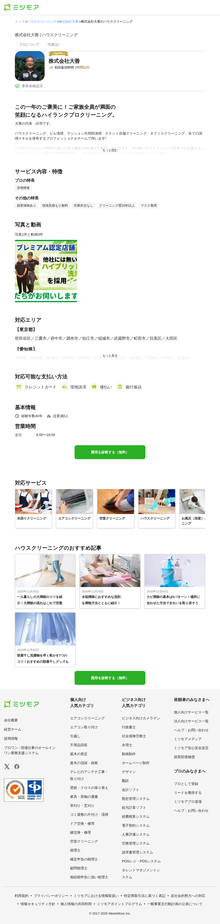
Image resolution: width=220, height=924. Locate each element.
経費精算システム (136, 816)
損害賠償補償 (184, 757)
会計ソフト (130, 790)
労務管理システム (136, 843)
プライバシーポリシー (51, 896)
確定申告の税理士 (84, 859)
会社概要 (11, 720)
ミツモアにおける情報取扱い (96, 896)
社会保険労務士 (134, 736)
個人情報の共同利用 (76, 904)
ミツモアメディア (188, 739)
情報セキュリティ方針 (38, 904)
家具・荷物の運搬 (84, 797)
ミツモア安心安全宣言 (191, 748)
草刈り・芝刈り (82, 806)
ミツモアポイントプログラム (119, 904)
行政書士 (129, 727)
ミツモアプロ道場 (188, 802)
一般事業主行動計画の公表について (175, 904)
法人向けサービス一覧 (191, 721)
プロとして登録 (186, 784)
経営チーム (12, 729)
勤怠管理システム (136, 799)
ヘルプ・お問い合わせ (191, 730)
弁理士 (127, 745)
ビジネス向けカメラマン (141, 718)
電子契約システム (136, 825)
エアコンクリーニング (87, 718)
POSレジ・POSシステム (141, 861)
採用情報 (11, 738)
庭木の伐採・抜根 (84, 763)
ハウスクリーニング (41, 21)
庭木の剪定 (78, 754)
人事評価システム (136, 834)
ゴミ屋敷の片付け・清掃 (89, 814)
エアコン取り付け (84, 727)
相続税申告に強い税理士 (89, 877)
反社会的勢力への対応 (188, 896)
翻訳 (125, 781)
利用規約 (21, 896)
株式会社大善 (68, 21)
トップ (20, 21)
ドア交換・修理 (82, 823)
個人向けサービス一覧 (191, 712)
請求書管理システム (137, 852)
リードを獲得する (188, 793)
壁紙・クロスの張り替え (89, 788)
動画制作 (129, 754)
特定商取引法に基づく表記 (144, 896)
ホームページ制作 (136, 763)
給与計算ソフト (134, 808)
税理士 (75, 850)
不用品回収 (78, 745)
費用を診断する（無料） (110, 452)
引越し (75, 736)
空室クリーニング (84, 841)
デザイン (129, 772)
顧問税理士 (78, 868)
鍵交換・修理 (80, 832)
